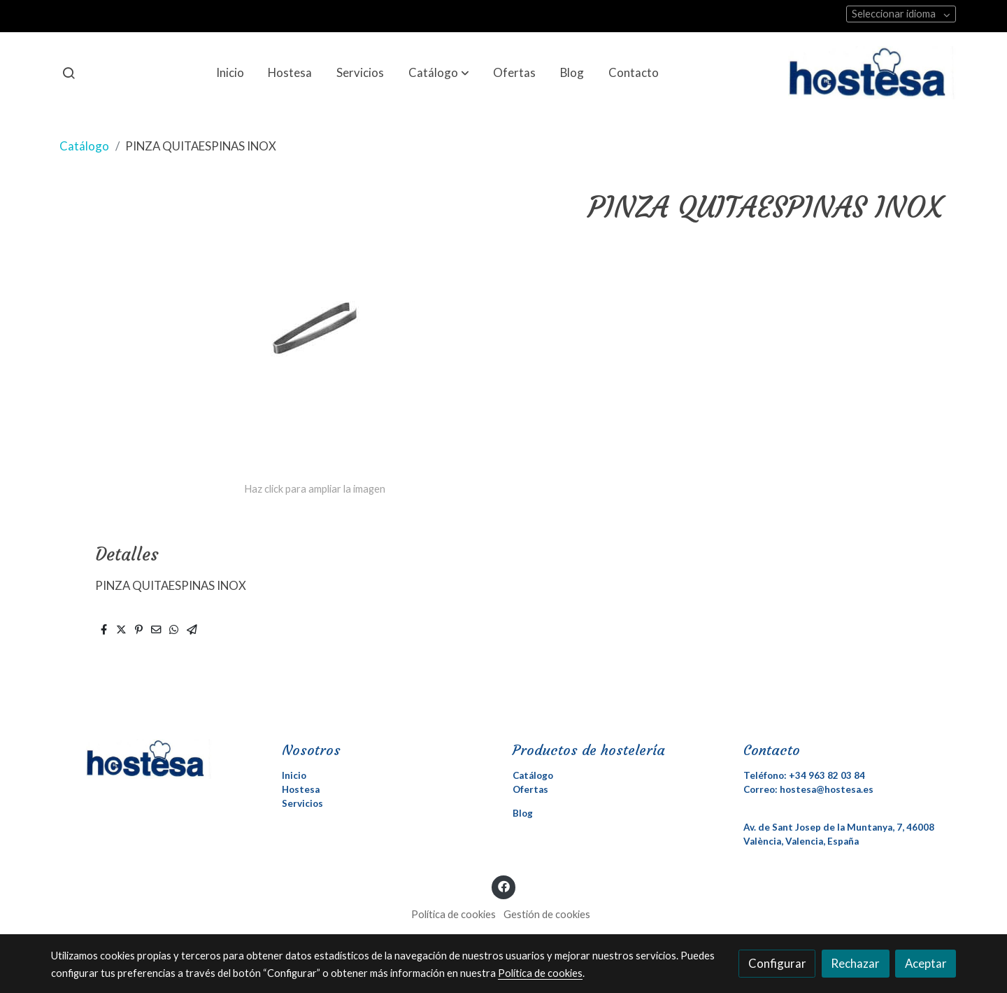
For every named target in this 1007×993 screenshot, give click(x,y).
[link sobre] (157, 758)
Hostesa (301, 789)
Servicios (302, 803)
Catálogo (84, 146)
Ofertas (530, 789)
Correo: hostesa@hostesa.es (808, 789)
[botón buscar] (68, 73)
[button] (439, 72)
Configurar (777, 963)
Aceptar (926, 963)
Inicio (294, 775)
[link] (872, 72)
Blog (523, 813)
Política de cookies (453, 914)
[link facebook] (503, 886)
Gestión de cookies (546, 914)
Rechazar (855, 963)
